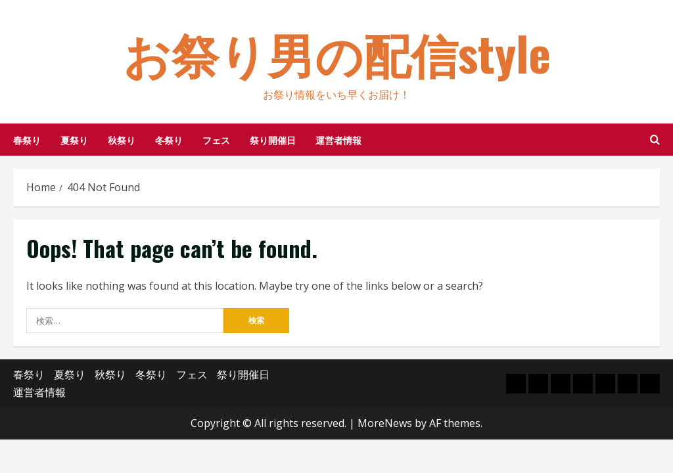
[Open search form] (655, 139)
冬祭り (169, 139)
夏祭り (74, 139)
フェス (216, 139)
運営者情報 (338, 139)
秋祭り (121, 139)
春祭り (27, 139)
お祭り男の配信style (337, 52)
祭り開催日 (273, 139)
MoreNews (385, 423)
